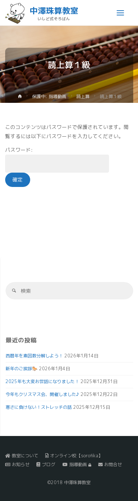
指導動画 (77, 464)
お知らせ (17, 464)
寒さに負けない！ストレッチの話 (39, 407)
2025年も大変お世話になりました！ (42, 381)
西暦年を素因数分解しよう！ (34, 356)
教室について (21, 456)
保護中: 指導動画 (49, 96)
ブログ (45, 464)
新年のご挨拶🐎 (22, 368)
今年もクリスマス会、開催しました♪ (42, 394)
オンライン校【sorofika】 (74, 456)
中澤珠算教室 (54, 10)
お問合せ (110, 464)
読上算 (82, 96)
